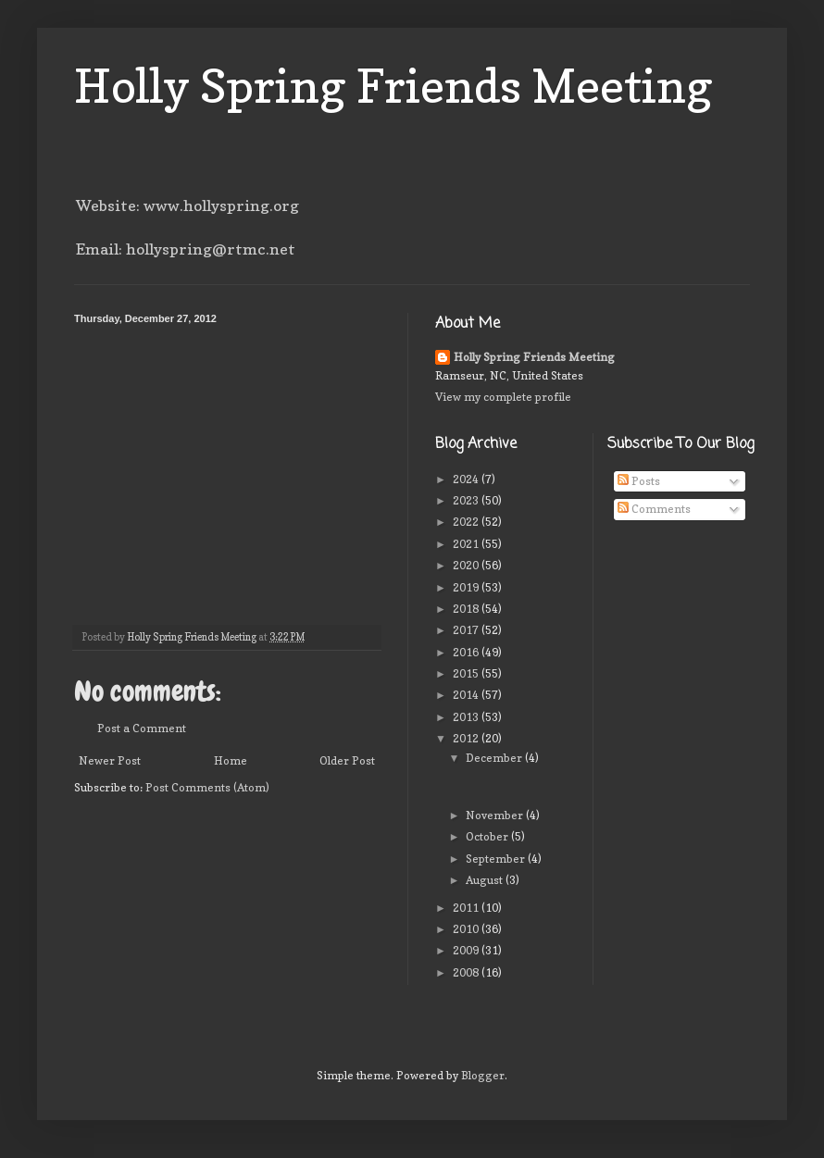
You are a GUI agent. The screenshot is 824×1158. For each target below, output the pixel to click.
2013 (467, 717)
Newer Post (110, 760)
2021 (467, 544)
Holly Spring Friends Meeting (393, 85)
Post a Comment (141, 728)
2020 (467, 565)
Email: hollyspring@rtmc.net (185, 249)
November (496, 815)
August (486, 880)
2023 (467, 500)
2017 (467, 630)
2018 (467, 609)
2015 (467, 673)
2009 (467, 950)
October (488, 836)
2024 (467, 479)
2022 (467, 522)
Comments (654, 509)
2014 (467, 695)
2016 (467, 652)
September (497, 858)
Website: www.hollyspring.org (187, 205)
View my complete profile (503, 397)
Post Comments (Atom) (207, 787)
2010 (467, 929)
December (495, 758)
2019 (467, 587)
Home (230, 760)
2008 (467, 972)
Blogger (483, 1075)
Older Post (347, 760)
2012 (467, 738)
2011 (467, 908)
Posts (639, 481)
